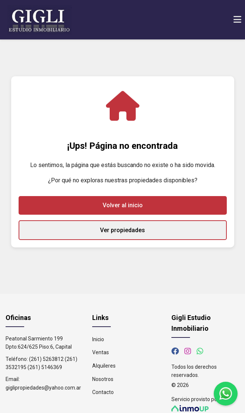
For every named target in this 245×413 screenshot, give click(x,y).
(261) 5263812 (46, 359)
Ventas (100, 352)
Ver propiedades (122, 230)
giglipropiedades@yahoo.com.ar (43, 388)
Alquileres (104, 366)
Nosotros (102, 379)
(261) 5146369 (45, 367)
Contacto (103, 392)
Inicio (98, 339)
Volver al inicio (123, 205)
